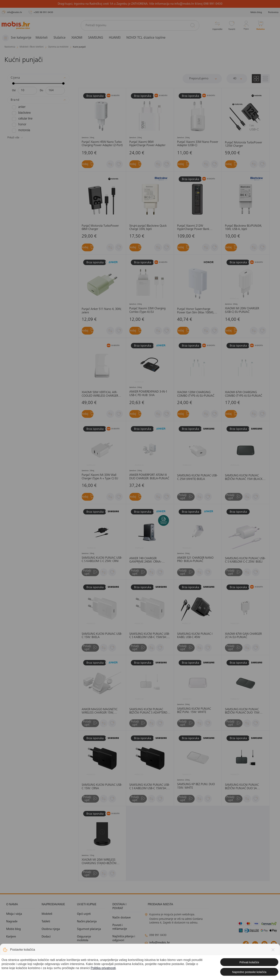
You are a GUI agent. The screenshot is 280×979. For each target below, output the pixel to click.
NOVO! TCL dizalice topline (148, 38)
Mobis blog (256, 12)
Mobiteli (44, 38)
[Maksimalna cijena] (55, 90)
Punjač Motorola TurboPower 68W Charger (100, 227)
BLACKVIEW (20, 113)
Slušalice (62, 38)
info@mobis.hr (159, 942)
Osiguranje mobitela (84, 938)
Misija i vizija (14, 913)
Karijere (11, 936)
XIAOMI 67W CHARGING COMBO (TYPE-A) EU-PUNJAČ (243, 394)
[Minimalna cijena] (27, 90)
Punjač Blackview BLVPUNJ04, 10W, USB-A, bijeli (243, 227)
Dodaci (46, 936)
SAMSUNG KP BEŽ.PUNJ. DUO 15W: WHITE (196, 786)
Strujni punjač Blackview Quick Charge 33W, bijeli (148, 227)
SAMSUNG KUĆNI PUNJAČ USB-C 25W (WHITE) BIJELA (197, 477)
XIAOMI (79, 38)
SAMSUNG (98, 38)
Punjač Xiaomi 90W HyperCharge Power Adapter (147, 143)
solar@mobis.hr (187, 954)
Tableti (46, 921)
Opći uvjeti (84, 913)
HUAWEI (117, 38)
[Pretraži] (192, 25)
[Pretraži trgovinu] (140, 25)
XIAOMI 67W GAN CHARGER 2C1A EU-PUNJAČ (243, 635)
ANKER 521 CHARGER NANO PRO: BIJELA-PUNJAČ (195, 559)
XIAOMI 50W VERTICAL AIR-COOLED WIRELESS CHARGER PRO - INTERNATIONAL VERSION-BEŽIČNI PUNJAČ (100, 394)
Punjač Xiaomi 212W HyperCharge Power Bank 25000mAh (193, 227)
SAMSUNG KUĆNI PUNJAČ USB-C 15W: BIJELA (102, 635)
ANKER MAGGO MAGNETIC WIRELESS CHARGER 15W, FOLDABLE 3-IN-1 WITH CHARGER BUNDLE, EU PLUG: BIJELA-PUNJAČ (100, 711)
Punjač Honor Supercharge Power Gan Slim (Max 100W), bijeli (195, 311)
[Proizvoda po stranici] (236, 78)
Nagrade (12, 921)
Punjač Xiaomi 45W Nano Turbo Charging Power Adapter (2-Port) (102, 143)
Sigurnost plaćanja (89, 929)
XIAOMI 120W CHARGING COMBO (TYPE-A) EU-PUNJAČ (195, 394)
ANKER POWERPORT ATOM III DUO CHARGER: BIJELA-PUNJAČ (149, 476)
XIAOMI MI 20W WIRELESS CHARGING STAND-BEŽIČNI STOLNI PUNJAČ (99, 861)
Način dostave (121, 917)
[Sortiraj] (202, 78)
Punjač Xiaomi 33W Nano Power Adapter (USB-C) (197, 143)
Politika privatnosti (88, 948)
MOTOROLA (20, 130)
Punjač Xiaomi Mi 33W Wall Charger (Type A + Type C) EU (100, 476)
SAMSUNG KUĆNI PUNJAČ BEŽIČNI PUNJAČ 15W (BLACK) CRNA (244, 477)
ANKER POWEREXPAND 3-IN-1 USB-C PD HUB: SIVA (148, 393)
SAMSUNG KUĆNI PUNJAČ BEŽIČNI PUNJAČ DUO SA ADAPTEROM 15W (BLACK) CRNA (242, 786)
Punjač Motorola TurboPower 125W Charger (243, 144)
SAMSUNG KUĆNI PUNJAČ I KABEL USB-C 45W (195, 635)
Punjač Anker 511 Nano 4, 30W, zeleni (102, 311)
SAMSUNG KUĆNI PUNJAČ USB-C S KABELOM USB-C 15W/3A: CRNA (149, 786)
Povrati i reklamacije (119, 927)
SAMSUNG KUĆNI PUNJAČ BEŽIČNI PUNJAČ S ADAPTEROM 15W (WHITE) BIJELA (149, 711)
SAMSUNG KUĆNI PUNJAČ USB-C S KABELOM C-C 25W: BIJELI (245, 560)
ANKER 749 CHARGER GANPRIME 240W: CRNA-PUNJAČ (145, 560)
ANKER (18, 107)
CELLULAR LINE (21, 119)
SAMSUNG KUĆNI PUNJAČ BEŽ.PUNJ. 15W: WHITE (194, 710)
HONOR (18, 125)
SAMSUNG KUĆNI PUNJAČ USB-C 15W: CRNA (102, 786)
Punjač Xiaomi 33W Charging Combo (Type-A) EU (147, 310)
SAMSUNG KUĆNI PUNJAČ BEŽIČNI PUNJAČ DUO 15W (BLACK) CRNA (242, 711)
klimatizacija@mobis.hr (187, 949)
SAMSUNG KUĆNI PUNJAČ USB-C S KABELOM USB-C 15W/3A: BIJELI (149, 635)
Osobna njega (51, 929)
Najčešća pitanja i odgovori (123, 938)
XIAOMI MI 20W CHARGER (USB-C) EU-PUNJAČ (242, 310)
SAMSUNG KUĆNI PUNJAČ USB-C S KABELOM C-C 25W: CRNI (102, 559)
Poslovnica (273, 12)
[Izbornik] (18, 38)
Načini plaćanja (87, 921)
